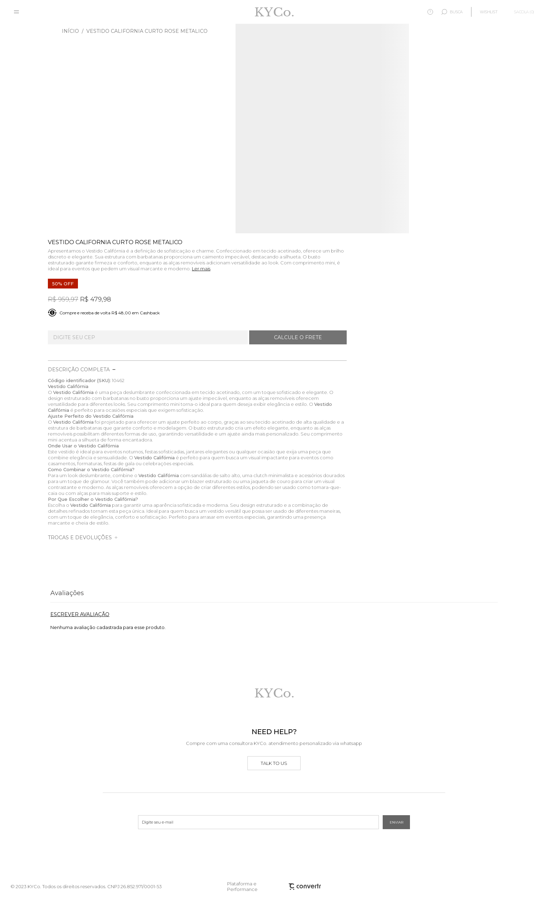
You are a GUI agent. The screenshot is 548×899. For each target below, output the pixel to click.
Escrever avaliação (79, 614)
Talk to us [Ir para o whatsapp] (274, 763)
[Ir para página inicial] (70, 31)
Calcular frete (298, 337)
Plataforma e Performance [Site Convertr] (274, 886)
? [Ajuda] (430, 11)
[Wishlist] (488, 12)
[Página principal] (274, 12)
